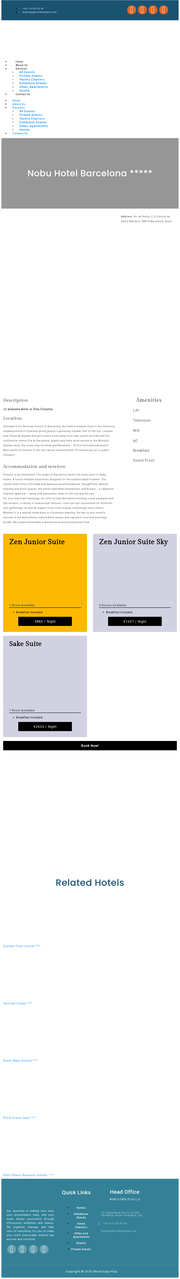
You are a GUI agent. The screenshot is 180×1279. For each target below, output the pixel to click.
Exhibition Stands (33, 83)
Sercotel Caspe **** (17, 1003)
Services (21, 68)
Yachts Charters (32, 79)
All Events (27, 72)
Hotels (25, 129)
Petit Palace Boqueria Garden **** (28, 1175)
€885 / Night (45, 621)
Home (16, 100)
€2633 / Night (45, 727)
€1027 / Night (134, 621)
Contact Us (23, 94)
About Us (18, 104)
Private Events (31, 76)
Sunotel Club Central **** (22, 946)
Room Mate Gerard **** (20, 1060)
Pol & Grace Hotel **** (19, 1118)
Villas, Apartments (34, 87)
